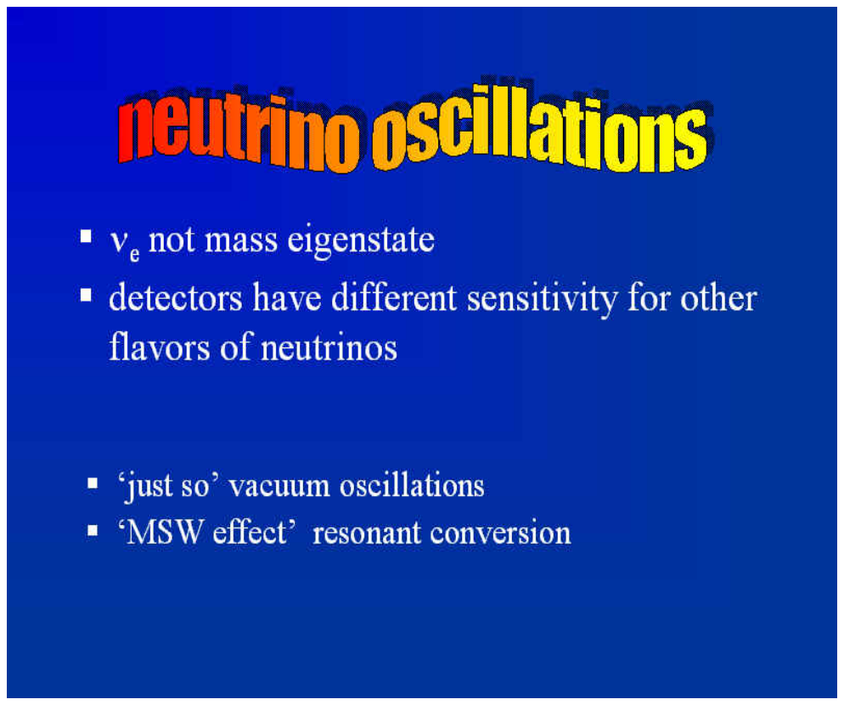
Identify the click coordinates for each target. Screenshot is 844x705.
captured (84, 625)
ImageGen (451, 683)
